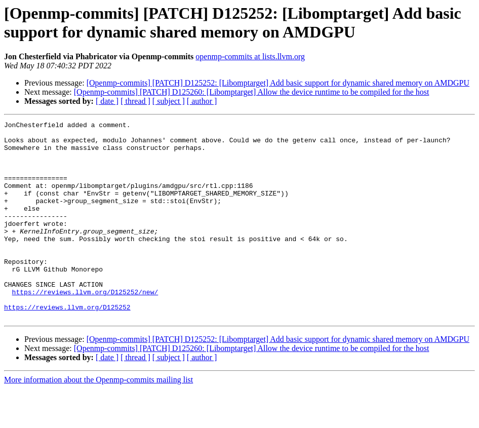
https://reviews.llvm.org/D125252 (67, 344)
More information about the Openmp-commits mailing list (98, 419)
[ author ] (202, 101)
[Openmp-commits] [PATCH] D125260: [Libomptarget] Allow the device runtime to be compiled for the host (251, 92)
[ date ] (107, 101)
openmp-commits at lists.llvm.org (250, 56)
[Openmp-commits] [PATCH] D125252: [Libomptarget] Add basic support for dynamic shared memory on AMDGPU (278, 83)
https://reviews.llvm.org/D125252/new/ (85, 326)
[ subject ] (168, 101)
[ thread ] (135, 101)
